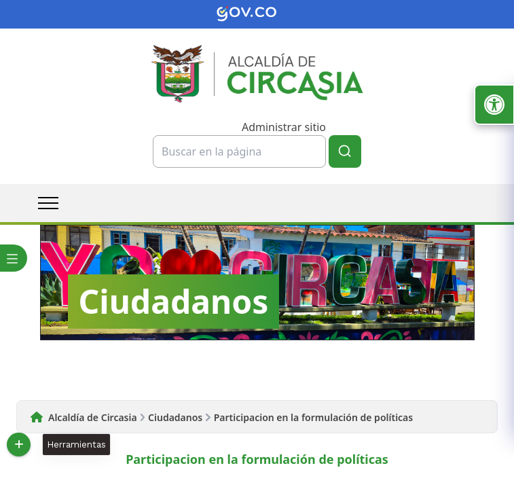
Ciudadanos (175, 417)
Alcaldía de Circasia (92, 417)
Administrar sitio (284, 127)
